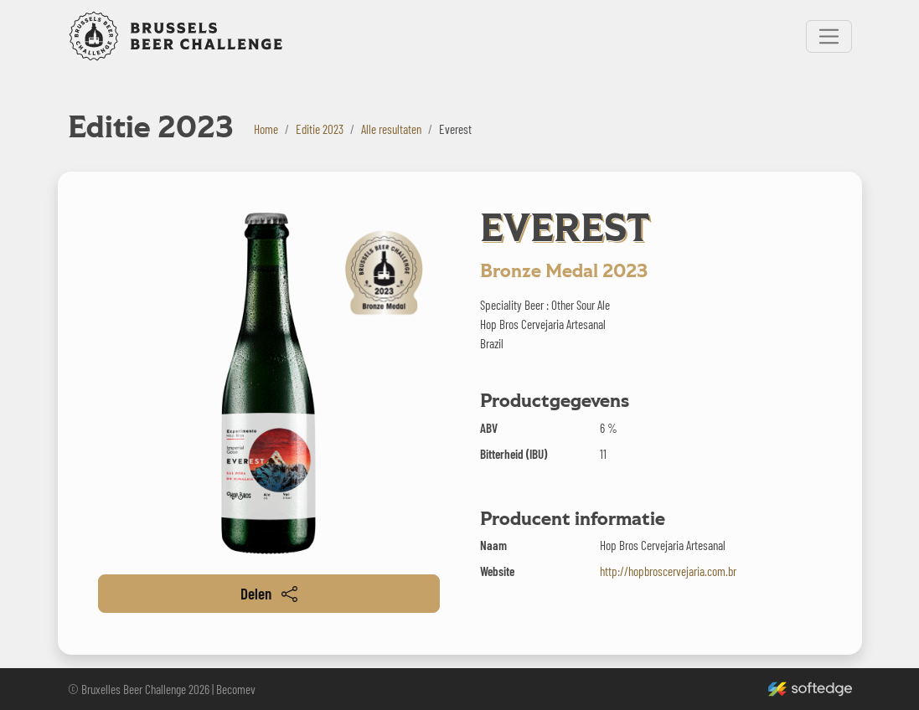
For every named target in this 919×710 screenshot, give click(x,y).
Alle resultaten (391, 128)
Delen (268, 593)
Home (266, 128)
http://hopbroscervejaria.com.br (668, 571)
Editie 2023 (319, 128)
